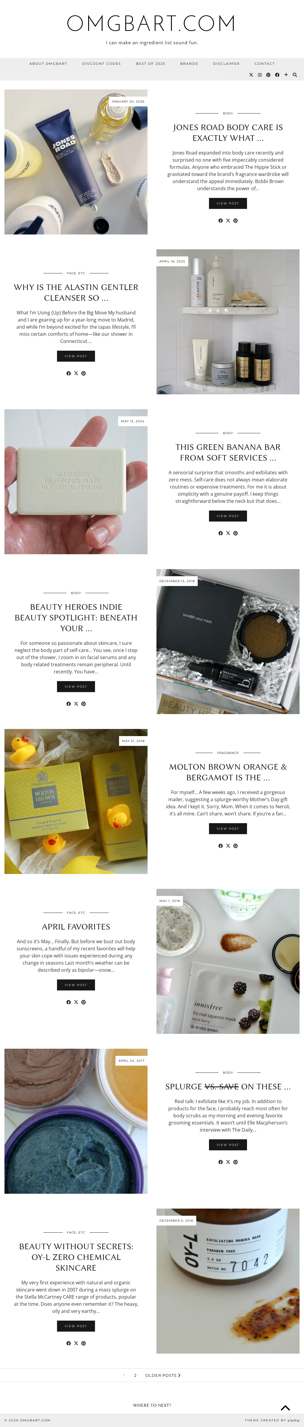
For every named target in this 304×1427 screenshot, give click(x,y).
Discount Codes (101, 64)
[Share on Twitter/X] (228, 220)
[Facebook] (277, 75)
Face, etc (76, 273)
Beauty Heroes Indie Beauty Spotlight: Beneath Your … (76, 617)
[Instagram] (260, 75)
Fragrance (228, 753)
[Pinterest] (268, 75)
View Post (228, 203)
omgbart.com (152, 25)
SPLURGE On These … (228, 1086)
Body (228, 113)
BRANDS (189, 64)
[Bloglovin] (286, 75)
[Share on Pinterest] (235, 220)
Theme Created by (272, 1420)
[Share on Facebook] (220, 220)
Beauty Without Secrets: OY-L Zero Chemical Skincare (76, 1257)
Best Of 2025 (150, 64)
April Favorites (76, 927)
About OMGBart (48, 64)
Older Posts (162, 1375)
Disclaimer (226, 64)
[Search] (295, 75)
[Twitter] (251, 75)
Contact (265, 64)
